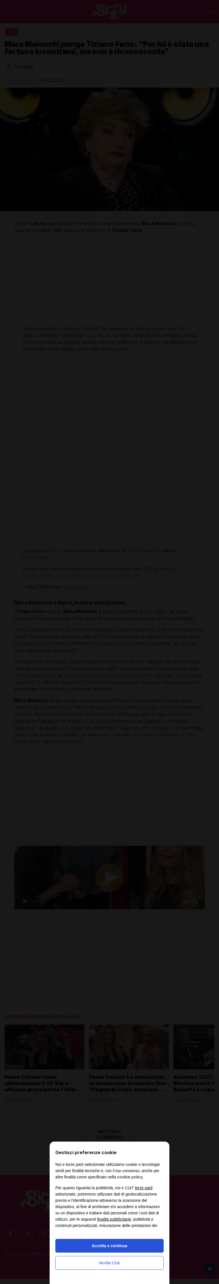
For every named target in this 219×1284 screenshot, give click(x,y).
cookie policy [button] (130, 1176)
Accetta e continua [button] (109, 1245)
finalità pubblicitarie (114, 1219)
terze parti (144, 1188)
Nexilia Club (109, 1263)
